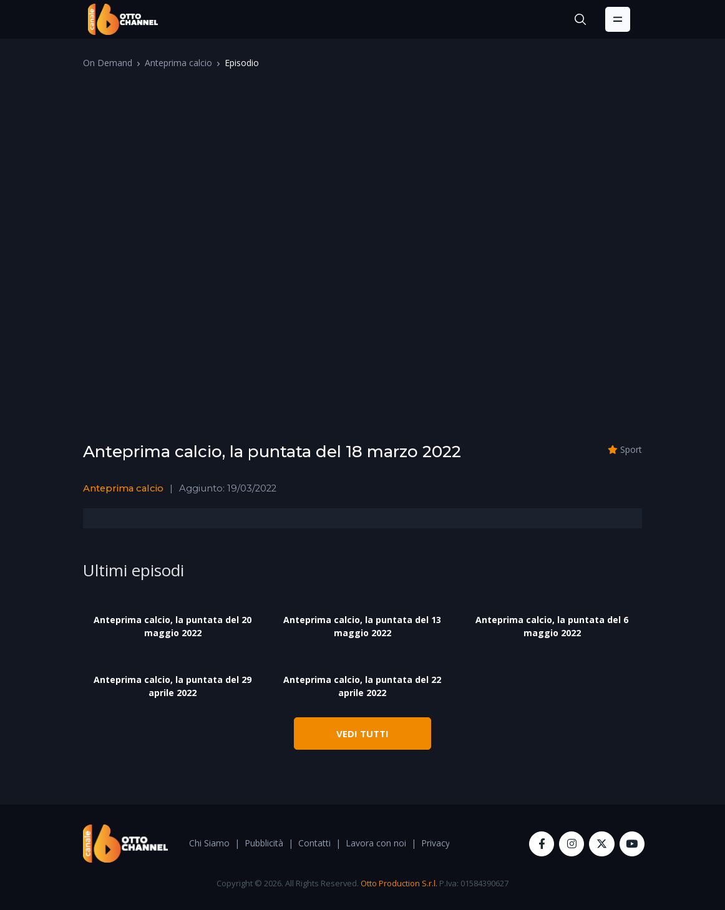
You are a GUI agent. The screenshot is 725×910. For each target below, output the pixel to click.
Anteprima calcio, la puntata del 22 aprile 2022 (362, 686)
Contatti (314, 843)
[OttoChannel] (123, 19)
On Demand (107, 63)
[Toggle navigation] (617, 19)
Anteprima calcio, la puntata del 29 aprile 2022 (172, 686)
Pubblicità (264, 843)
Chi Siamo (209, 843)
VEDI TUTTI (362, 733)
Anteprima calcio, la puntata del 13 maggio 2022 (362, 626)
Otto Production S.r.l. (399, 883)
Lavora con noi (376, 843)
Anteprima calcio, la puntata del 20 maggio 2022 (172, 626)
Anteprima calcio (178, 63)
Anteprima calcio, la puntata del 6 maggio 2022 (551, 626)
